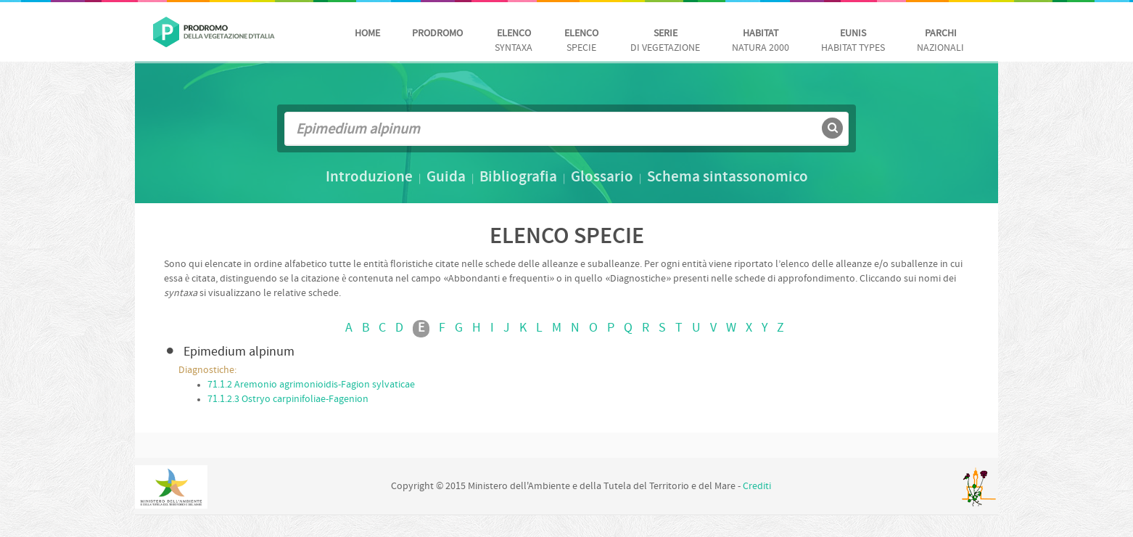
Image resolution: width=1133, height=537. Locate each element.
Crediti (757, 486)
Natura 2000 (760, 41)
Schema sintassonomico (727, 178)
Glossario (602, 178)
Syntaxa (513, 41)
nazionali (940, 41)
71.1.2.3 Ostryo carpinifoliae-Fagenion (287, 399)
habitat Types (853, 41)
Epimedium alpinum (239, 352)
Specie (581, 41)
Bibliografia (518, 178)
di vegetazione (665, 41)
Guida (446, 178)
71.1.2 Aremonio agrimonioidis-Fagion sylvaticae (311, 385)
